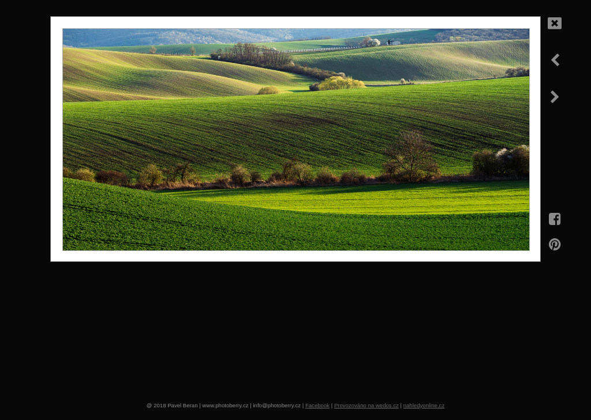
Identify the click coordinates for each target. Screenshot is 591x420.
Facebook (317, 405)
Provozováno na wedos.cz (366, 405)
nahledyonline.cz (423, 405)
